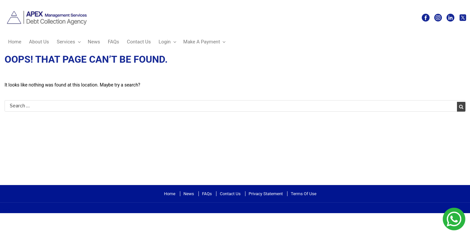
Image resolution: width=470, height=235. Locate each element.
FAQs (113, 42)
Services (69, 42)
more (5, 209)
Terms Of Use (303, 193)
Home (14, 42)
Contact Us (139, 42)
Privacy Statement (266, 193)
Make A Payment (205, 42)
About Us (39, 42)
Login (168, 42)
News (94, 42)
